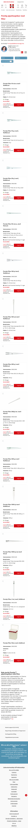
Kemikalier (14, 791)
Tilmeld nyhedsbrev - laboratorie (14, 818)
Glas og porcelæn (14, 779)
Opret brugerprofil (14, 814)
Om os (14, 823)
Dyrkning (14, 772)
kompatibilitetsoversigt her (16, 43)
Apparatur (14, 777)
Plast (14, 782)
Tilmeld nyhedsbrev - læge (14, 821)
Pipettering (14, 775)
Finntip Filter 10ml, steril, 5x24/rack (14, 643)
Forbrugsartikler (14, 784)
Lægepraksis (20, 2)
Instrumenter (14, 801)
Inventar (14, 806)
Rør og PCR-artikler (14, 770)
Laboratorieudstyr (8, 2)
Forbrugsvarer (14, 794)
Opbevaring (14, 787)
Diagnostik (14, 789)
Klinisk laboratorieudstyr (14, 799)
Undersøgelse (14, 803)
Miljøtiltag (14, 825)
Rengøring (14, 796)
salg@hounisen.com (13, 46)
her (12, 719)
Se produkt (6, 101)
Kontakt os (14, 816)
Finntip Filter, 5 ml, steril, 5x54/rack (14, 599)
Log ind (4, 103)
